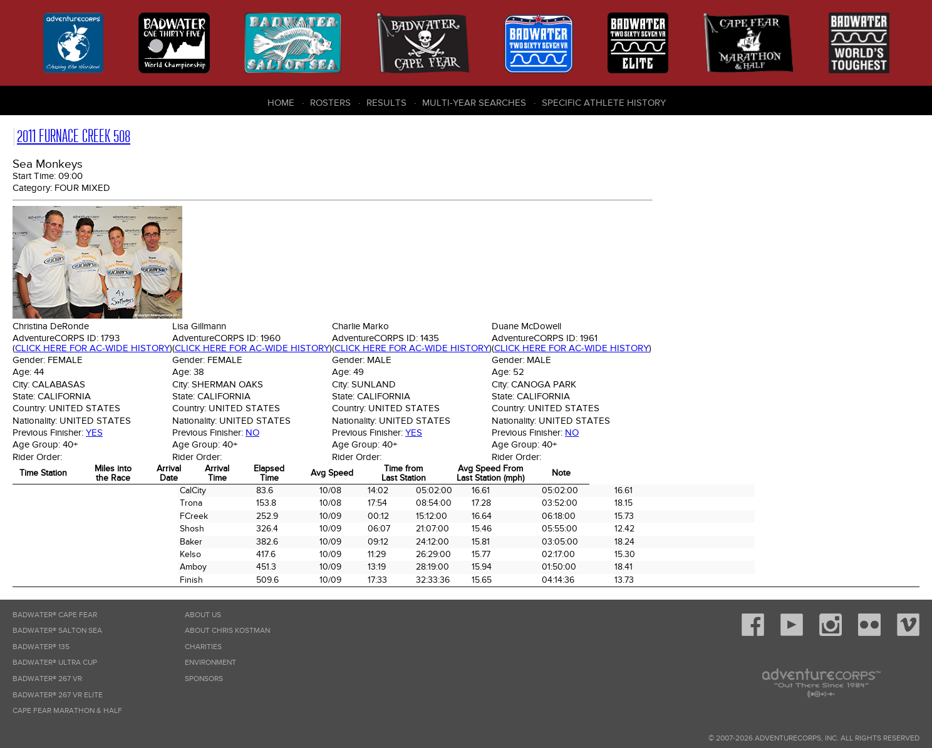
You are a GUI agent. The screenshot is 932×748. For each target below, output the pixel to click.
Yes (94, 432)
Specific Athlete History (604, 102)
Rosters (330, 102)
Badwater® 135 (41, 647)
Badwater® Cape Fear (55, 615)
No (252, 432)
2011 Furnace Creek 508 (73, 136)
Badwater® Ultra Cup (55, 662)
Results (386, 102)
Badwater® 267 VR (47, 679)
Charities (203, 647)
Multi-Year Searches (474, 102)
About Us (203, 615)
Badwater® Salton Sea (57, 631)
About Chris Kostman (227, 631)
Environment (210, 662)
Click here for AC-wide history (92, 348)
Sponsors (204, 679)
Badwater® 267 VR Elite (58, 695)
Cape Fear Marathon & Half (67, 711)
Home (280, 102)
